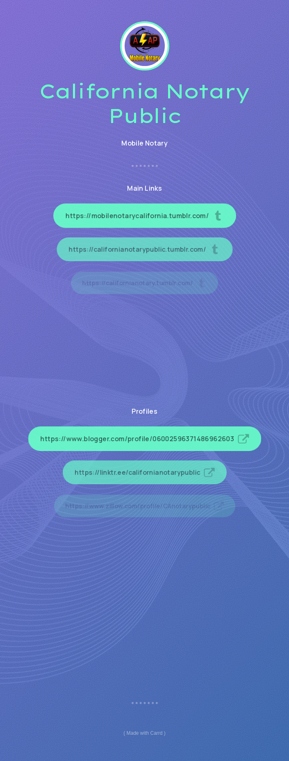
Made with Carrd (144, 733)
